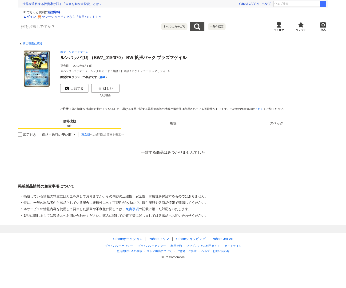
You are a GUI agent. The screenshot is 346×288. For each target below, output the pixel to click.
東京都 (85, 134)
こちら (259, 109)
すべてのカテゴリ (174, 26)
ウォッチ (301, 29)
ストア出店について (159, 251)
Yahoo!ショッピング (190, 239)
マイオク (279, 29)
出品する (74, 88)
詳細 (102, 77)
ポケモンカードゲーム (74, 52)
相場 (173, 123)
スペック (276, 123)
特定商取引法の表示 (129, 251)
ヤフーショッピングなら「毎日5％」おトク (128, 17)
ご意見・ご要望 (187, 251)
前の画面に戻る (33, 43)
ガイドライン (232, 246)
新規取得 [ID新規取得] (110, 12)
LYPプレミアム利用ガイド (203, 246)
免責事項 (132, 209)
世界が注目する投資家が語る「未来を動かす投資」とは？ (62, 4)
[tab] (69, 123)
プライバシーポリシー (119, 246)
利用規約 (176, 246)
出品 (323, 29)
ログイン (86, 17)
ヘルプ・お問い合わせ (215, 251)
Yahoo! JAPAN (249, 3)
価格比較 (69, 123)
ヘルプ (266, 3)
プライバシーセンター (152, 246)
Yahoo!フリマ (159, 239)
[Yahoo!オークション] (47, 12)
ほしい (105, 88)
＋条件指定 (217, 26)
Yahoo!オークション (127, 239)
